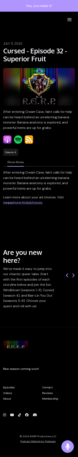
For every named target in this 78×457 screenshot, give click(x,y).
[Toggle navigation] (69, 19)
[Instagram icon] (4, 415)
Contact (47, 387)
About (7, 398)
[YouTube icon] (12, 415)
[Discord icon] (35, 415)
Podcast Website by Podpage (38, 441)
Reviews (47, 393)
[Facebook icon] (26, 415)
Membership (50, 398)
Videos (7, 393)
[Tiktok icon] (19, 415)
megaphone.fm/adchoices (22, 202)
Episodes (9, 387)
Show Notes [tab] (15, 162)
